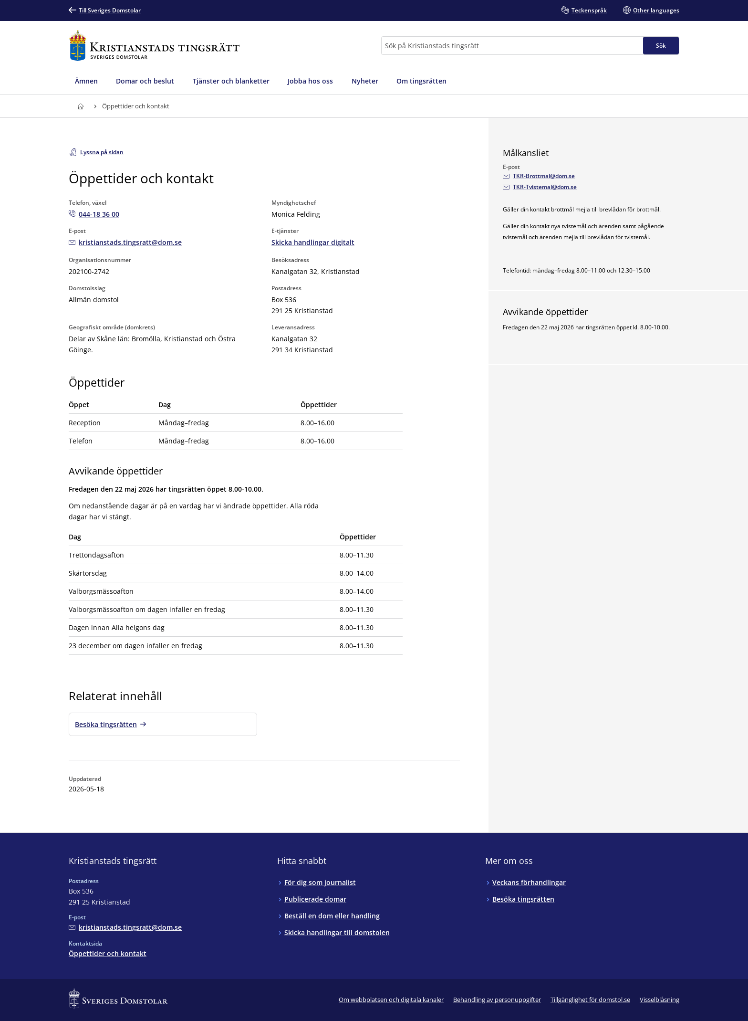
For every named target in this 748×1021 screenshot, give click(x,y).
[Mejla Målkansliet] (539, 176)
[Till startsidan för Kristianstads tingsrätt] (154, 45)
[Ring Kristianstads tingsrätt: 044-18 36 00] (94, 214)
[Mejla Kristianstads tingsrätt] (125, 242)
